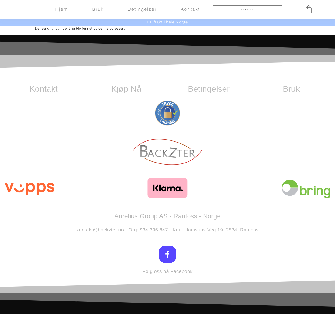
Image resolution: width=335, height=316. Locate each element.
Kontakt (190, 9)
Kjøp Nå (126, 88)
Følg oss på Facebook (167, 273)
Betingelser (142, 9)
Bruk (98, 9)
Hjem (61, 9)
